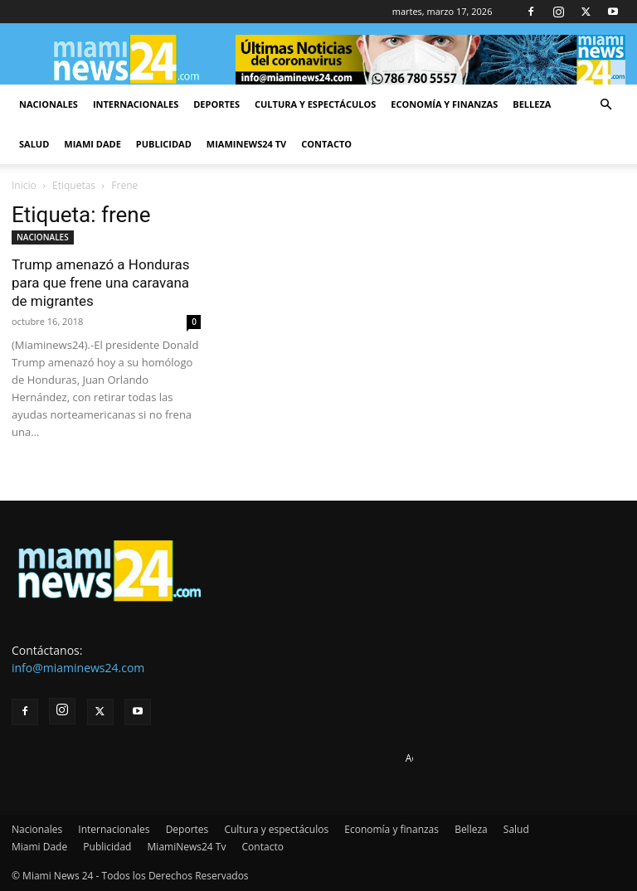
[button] (605, 105)
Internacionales (135, 104)
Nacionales (48, 104)
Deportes (216, 104)
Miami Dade (92, 144)
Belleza (532, 104)
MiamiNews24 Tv (246, 144)
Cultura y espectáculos (315, 104)
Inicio (24, 185)
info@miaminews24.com (78, 668)
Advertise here (439, 758)
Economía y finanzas (444, 104)
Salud (34, 144)
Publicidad (164, 144)
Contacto (326, 144)
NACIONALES (43, 237)
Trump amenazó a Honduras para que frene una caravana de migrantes (100, 282)
